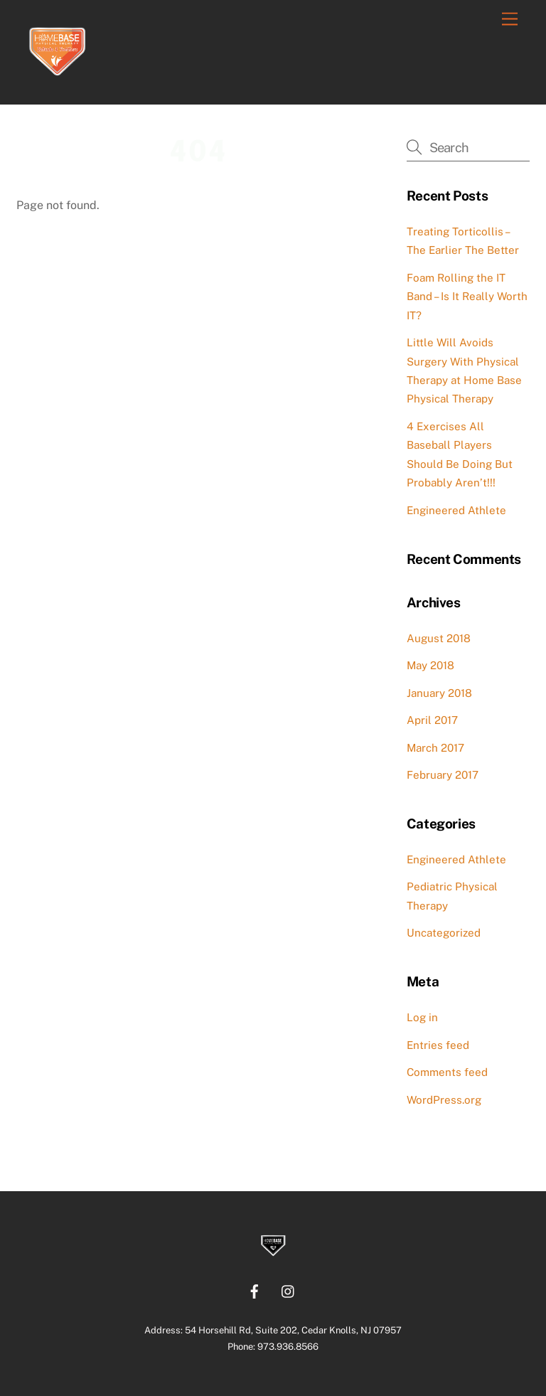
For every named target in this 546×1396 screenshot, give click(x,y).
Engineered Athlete (456, 510)
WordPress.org (444, 1100)
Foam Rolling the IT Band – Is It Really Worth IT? (467, 296)
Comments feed (447, 1072)
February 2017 (442, 775)
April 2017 (432, 720)
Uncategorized (444, 933)
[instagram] (288, 1290)
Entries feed (438, 1045)
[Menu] (510, 19)
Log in (422, 1017)
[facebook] (254, 1290)
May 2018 (430, 665)
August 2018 (439, 638)
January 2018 (439, 693)
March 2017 (435, 748)
